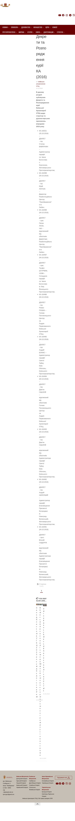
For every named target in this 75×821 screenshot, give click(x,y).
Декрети (39, 37)
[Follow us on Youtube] (59, 15)
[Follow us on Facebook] (63, 15)
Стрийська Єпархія (34, 795)
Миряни (21, 32)
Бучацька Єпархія (47, 801)
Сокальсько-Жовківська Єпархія (34, 798)
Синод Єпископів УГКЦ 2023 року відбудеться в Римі (37, 662)
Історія (29, 32)
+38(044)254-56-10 (8, 802)
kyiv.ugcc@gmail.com (8, 804)
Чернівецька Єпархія (47, 793)
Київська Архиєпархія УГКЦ (40, 94)
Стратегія (60, 32)
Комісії (54, 27)
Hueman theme (26, 817)
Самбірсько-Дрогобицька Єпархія (35, 792)
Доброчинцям (48, 32)
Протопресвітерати (8, 32)
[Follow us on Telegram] (70, 15)
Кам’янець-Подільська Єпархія (48, 805)
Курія (47, 27)
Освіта (38, 32)
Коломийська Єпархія (48, 790)
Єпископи (14, 27)
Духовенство (25, 27)
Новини (5, 27)
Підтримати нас (61, 19)
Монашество (37, 27)
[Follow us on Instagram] (67, 15)
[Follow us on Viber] (74, 15)
